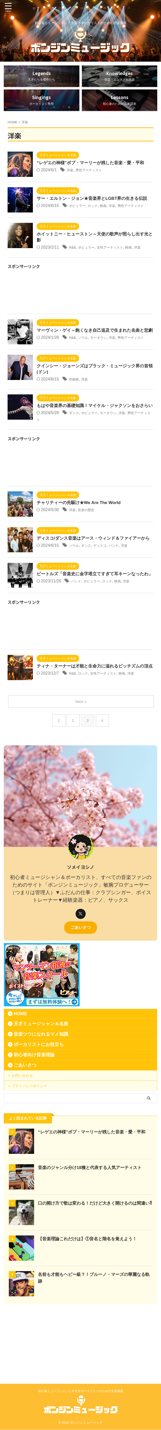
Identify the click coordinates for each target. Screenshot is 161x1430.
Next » (81, 760)
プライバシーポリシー (33, 1151)
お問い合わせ (25, 1137)
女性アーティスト (118, 267)
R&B (73, 267)
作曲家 (75, 417)
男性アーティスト (93, 178)
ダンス (75, 458)
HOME (20, 1073)
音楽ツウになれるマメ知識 (41, 1093)
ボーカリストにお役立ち (39, 1103)
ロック (97, 220)
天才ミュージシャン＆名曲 (41, 1083)
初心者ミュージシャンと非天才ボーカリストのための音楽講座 (80, 1391)
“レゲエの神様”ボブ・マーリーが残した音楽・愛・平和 (93, 170)
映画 (110, 220)
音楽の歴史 (89, 555)
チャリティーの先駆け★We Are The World (81, 547)
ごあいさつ (80, 986)
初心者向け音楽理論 (34, 1114)
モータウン (104, 370)
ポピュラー (79, 220)
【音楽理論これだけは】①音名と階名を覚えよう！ (90, 1306)
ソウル (86, 370)
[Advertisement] (80, 319)
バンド (122, 597)
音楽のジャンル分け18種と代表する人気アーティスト (93, 1234)
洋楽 (71, 178)
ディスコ (106, 597)
